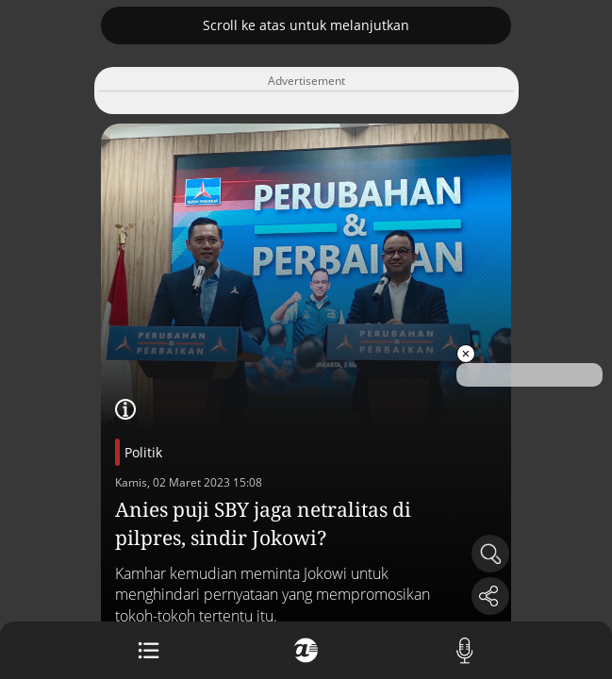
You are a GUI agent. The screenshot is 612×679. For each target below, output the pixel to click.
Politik (143, 452)
